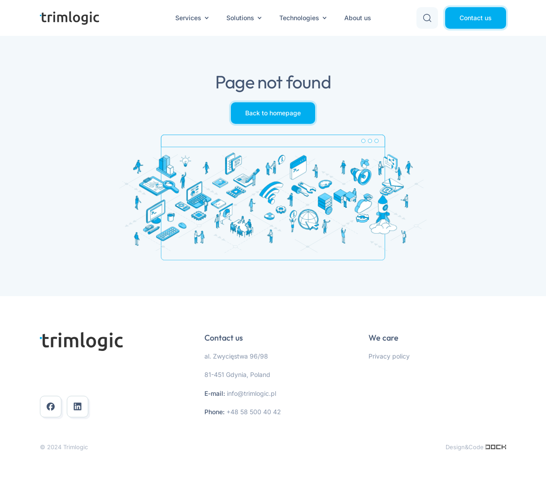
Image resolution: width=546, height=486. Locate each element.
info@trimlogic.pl (251, 393)
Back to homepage (273, 113)
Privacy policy (389, 356)
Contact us (475, 18)
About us (357, 18)
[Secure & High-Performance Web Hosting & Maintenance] (495, 447)
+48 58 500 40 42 (253, 412)
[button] (427, 18)
